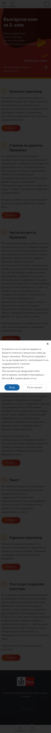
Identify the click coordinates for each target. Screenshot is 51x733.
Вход (12, 387)
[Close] (47, 343)
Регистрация (34, 387)
